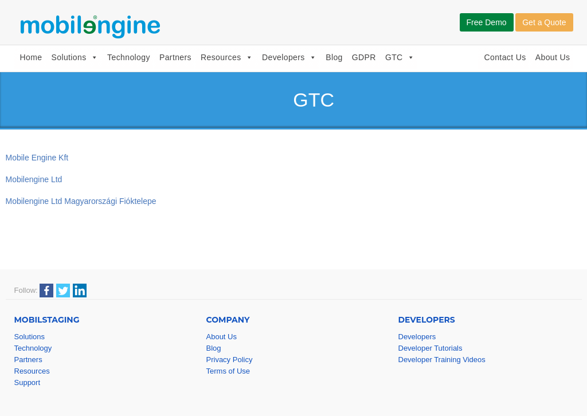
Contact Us (505, 57)
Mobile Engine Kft (37, 157)
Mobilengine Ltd (34, 179)
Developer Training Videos (442, 359)
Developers (289, 57)
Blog (334, 57)
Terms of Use (228, 371)
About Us (552, 57)
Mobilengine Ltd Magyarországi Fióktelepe (81, 201)
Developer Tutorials (430, 348)
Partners (175, 57)
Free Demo (487, 22)
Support (27, 382)
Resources (227, 57)
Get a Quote (544, 22)
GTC (399, 57)
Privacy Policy (229, 359)
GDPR (364, 57)
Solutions (74, 57)
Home (31, 57)
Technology (128, 57)
